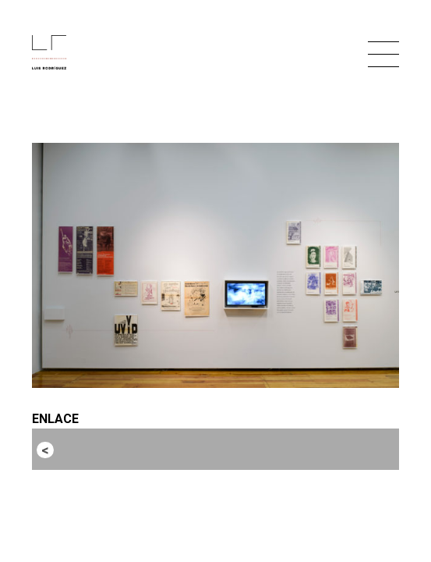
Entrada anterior (104, 449)
